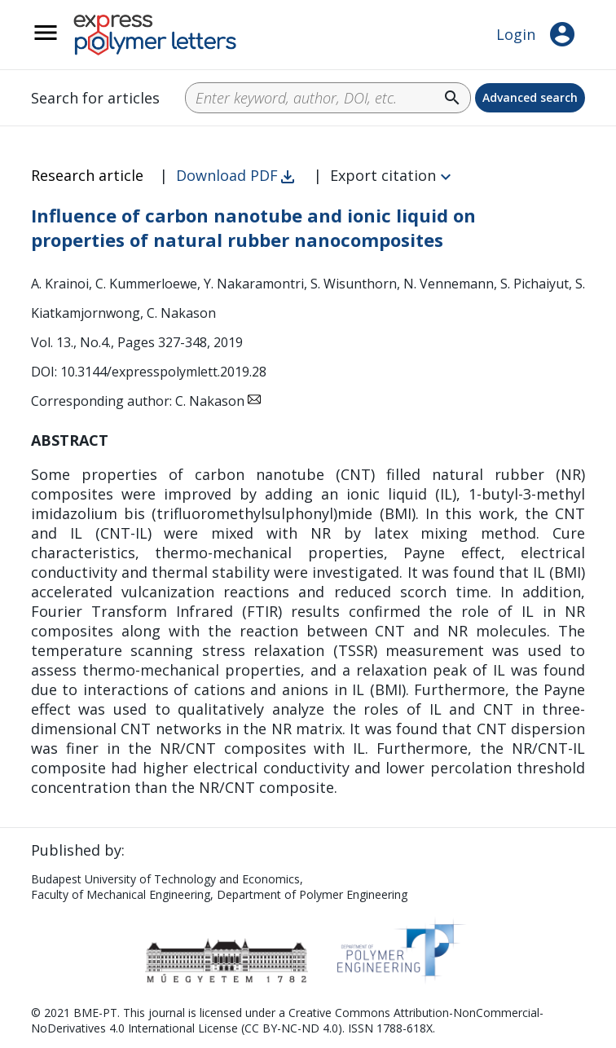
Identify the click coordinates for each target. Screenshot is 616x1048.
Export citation (383, 175)
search (452, 98)
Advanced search (530, 97)
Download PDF (227, 175)
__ (66, 41)
